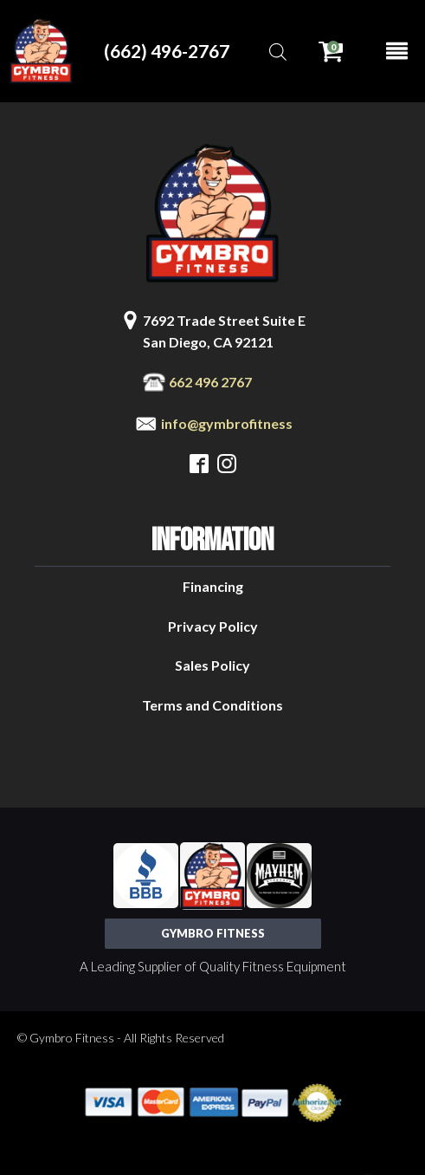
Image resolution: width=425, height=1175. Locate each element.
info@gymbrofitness (227, 423)
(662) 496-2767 (166, 51)
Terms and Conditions (212, 705)
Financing (213, 586)
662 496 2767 (210, 381)
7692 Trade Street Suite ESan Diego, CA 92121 (224, 331)
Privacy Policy (213, 626)
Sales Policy (212, 665)
